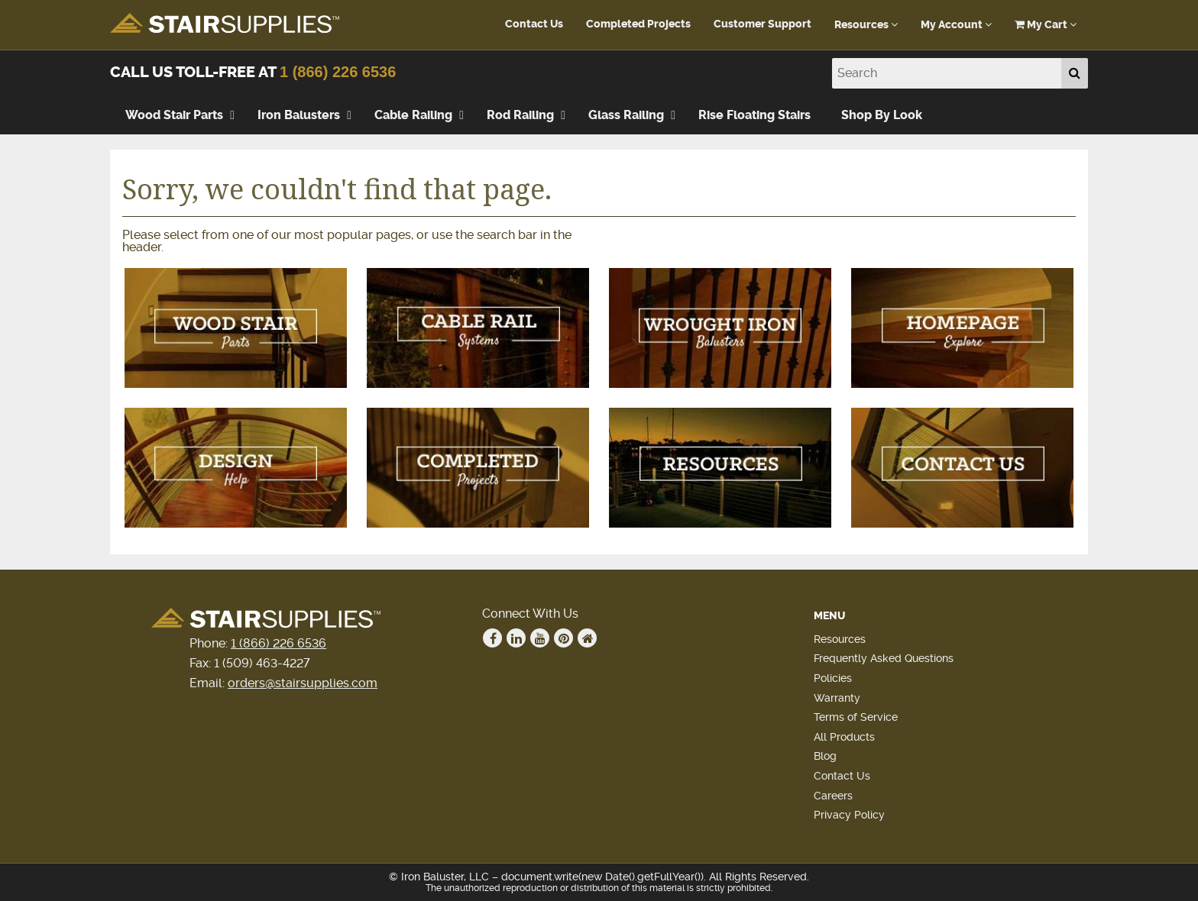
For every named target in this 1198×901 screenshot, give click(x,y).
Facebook (493, 638)
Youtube (540, 638)
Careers (833, 796)
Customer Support (762, 24)
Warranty (837, 698)
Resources (866, 24)
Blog (825, 756)
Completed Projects (638, 24)
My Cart (1046, 24)
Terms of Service (856, 717)
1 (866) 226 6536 (338, 71)
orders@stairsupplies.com (302, 683)
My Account (956, 24)
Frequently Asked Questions (884, 658)
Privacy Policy (849, 815)
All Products (844, 737)
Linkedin (516, 638)
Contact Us (534, 24)
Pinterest (564, 638)
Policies (833, 678)
